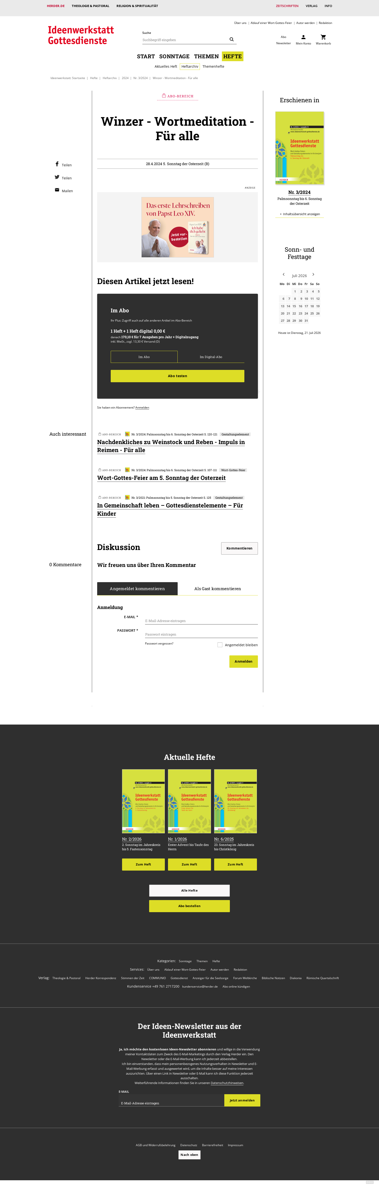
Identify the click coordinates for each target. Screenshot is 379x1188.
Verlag (311, 6)
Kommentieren (239, 544)
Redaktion (325, 18)
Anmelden (142, 403)
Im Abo (143, 352)
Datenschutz (188, 1141)
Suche (146, 28)
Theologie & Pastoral (90, 6)
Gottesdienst (179, 974)
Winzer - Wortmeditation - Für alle (175, 73)
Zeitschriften (287, 6)
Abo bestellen (189, 901)
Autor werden (305, 18)
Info (328, 6)
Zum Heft (143, 860)
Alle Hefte (189, 886)
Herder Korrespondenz (100, 974)
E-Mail (131, 612)
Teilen (67, 161)
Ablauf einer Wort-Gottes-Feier (271, 18)
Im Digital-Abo (211, 352)
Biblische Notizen (273, 974)
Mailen (67, 186)
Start (146, 51)
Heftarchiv (190, 62)
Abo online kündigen (236, 982)
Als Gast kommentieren (217, 584)
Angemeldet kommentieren (137, 584)
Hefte (232, 51)
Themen (206, 51)
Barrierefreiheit (212, 1141)
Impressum (235, 1141)
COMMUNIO (157, 974)
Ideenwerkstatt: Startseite (68, 73)
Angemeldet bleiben (241, 640)
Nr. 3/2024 (140, 73)
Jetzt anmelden (242, 1096)
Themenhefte (213, 62)
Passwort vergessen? (159, 639)
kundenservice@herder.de (200, 982)
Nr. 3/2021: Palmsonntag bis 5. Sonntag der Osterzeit (164, 493)
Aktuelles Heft (166, 62)
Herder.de (56, 6)
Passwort (127, 626)
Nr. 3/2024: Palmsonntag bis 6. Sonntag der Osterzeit (164, 430)
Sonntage (174, 51)
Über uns (240, 18)
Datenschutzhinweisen (227, 1078)
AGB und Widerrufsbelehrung (155, 1141)
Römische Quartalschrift (322, 974)
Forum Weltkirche (245, 974)
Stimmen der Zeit (132, 974)
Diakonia (296, 974)
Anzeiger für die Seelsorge (210, 974)
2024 (125, 73)
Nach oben (189, 1150)
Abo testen (177, 371)
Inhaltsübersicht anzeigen (301, 209)
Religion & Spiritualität (137, 6)
